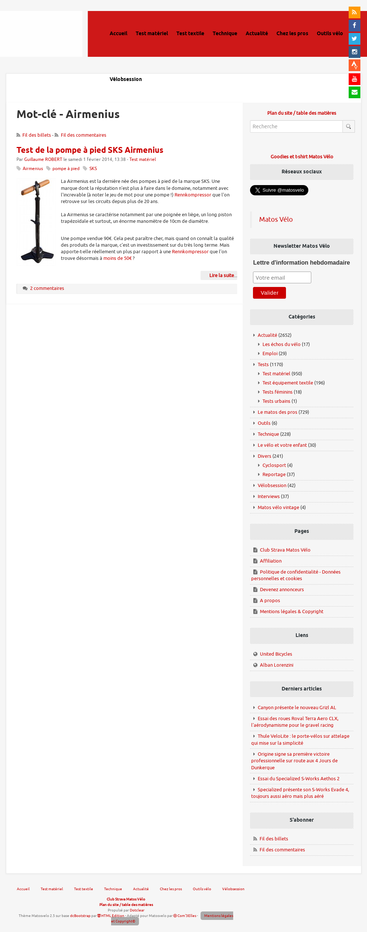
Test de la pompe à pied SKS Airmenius (90, 150)
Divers (264, 456)
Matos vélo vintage (278, 507)
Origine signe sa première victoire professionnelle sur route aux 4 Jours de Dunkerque (294, 761)
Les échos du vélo (282, 344)
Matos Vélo (276, 219)
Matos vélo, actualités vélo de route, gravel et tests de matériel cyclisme (49, 44)
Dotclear (137, 910)
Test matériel (142, 159)
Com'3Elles (184, 915)
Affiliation (271, 561)
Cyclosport (274, 465)
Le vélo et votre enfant (282, 445)
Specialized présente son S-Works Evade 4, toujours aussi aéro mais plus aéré (300, 793)
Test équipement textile (288, 383)
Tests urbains (276, 401)
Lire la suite (221, 275)
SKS (93, 169)
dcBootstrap (80, 915)
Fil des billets (36, 135)
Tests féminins (278, 392)
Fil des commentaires (83, 135)
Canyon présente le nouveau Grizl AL (297, 707)
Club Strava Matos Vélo (285, 550)
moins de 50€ (117, 258)
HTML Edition (111, 915)
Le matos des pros (277, 412)
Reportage (274, 474)
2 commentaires (47, 288)
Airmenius (33, 169)
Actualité (267, 335)
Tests (263, 364)
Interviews (269, 496)
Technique (268, 434)
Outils (264, 423)
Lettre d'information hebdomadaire (301, 262)
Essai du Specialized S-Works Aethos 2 (299, 779)
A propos (270, 600)
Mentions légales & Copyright (291, 611)
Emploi (270, 353)
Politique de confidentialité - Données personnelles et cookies (296, 575)
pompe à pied (66, 169)
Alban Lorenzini (276, 665)
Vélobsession (272, 485)
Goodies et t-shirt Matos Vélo (302, 157)
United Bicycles (276, 654)
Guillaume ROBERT (43, 159)
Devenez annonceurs (282, 589)
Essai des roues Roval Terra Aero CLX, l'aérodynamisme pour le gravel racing (294, 722)
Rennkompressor (193, 195)
